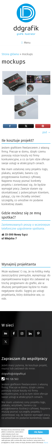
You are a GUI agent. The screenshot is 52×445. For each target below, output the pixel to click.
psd (46, 132)
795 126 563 (10, 379)
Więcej (46, 442)
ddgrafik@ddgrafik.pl (14, 373)
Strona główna (10, 54)
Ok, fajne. (38, 432)
